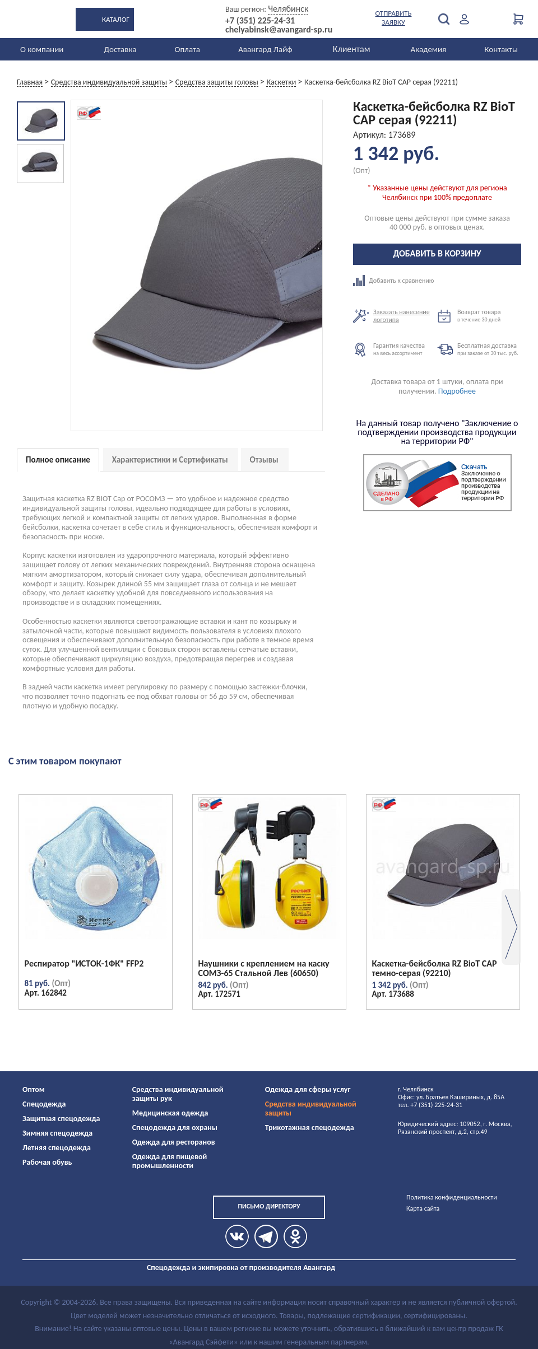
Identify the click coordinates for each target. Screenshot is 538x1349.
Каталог (115, 19)
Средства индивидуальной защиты (310, 1108)
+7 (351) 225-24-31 (260, 20)
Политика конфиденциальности (451, 1197)
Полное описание (58, 460)
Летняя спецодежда (56, 1147)
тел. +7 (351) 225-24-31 (430, 1105)
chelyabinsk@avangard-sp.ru (278, 29)
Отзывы (264, 460)
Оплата (188, 49)
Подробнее (457, 391)
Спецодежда (44, 1104)
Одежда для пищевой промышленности (169, 1161)
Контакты (501, 49)
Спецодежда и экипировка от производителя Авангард (241, 1267)
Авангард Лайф (265, 49)
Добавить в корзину (437, 253)
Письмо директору (269, 1206)
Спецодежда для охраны (174, 1127)
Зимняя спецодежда (57, 1133)
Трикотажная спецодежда (309, 1127)
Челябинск (288, 8)
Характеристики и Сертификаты (170, 460)
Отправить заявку (393, 17)
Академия (429, 49)
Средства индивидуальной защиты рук (178, 1094)
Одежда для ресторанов (173, 1142)
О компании (41, 49)
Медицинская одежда (170, 1113)
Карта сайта (422, 1208)
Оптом (33, 1089)
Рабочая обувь (47, 1162)
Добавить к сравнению (395, 280)
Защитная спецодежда (61, 1118)
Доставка (120, 49)
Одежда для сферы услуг (308, 1089)
